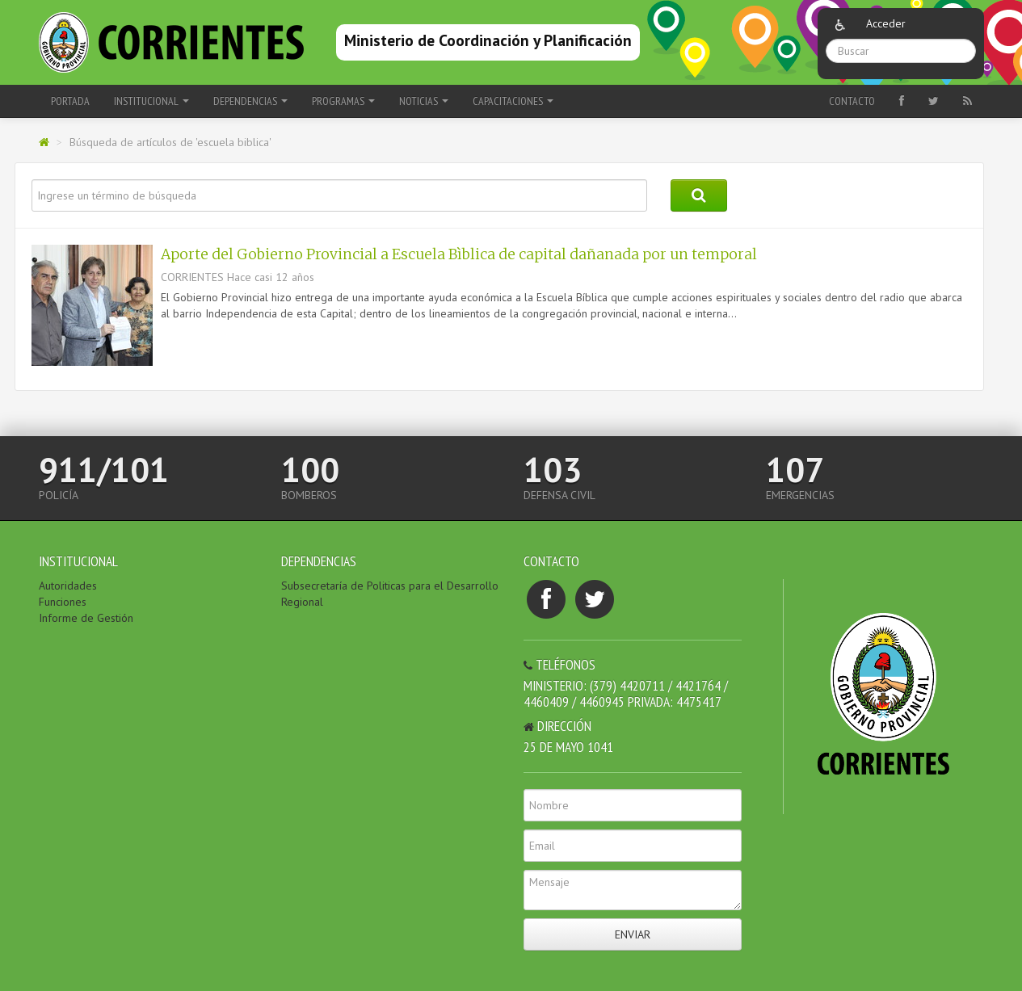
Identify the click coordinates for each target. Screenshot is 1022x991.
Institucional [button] (151, 101)
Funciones (62, 601)
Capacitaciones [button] (513, 101)
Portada (70, 101)
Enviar (632, 934)
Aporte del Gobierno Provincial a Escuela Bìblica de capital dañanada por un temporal (459, 254)
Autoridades (68, 585)
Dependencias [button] (250, 101)
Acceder (886, 23)
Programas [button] (343, 101)
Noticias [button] (423, 101)
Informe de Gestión (86, 618)
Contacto (852, 101)
